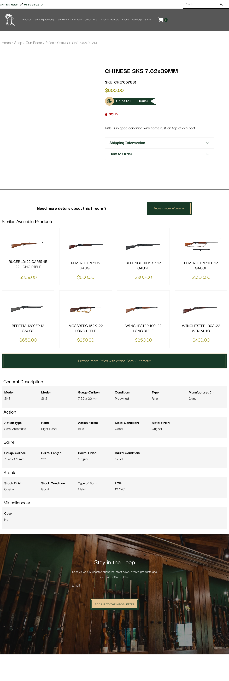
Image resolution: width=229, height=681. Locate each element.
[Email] (114, 619)
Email (76, 612)
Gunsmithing (91, 19)
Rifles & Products (110, 19)
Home (6, 43)
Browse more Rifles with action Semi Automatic (114, 387)
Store (148, 19)
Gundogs (137, 19)
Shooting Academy (44, 19)
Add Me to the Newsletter (114, 630)
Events (125, 19)
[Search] (221, 4)
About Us (26, 19)
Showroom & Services (69, 19)
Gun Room (34, 43)
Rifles (49, 43)
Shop (18, 43)
